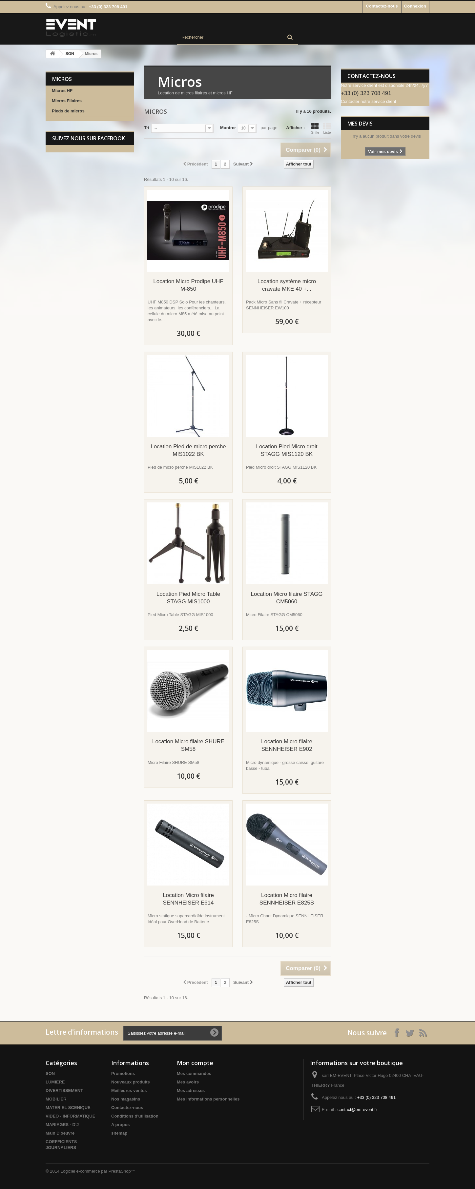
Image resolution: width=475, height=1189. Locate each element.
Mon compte (195, 1063)
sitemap (119, 1133)
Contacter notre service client (368, 101)
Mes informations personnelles (208, 1099)
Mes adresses (191, 1090)
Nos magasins (125, 1099)
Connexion (415, 6)
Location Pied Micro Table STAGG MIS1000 (188, 598)
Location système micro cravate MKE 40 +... (287, 285)
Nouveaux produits (130, 1082)
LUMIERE (55, 1082)
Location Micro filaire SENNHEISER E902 (286, 745)
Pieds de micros (68, 110)
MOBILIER (56, 1099)
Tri (146, 127)
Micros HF (62, 90)
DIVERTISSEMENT (64, 1090)
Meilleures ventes (129, 1090)
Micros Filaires (67, 100)
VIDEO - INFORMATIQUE (70, 1116)
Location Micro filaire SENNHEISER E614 (188, 899)
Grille (315, 128)
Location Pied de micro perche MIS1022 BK (188, 450)
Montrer (228, 127)
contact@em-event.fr (357, 1109)
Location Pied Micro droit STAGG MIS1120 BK (286, 450)
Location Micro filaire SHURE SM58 (188, 745)
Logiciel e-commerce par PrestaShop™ (98, 1171)
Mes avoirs (188, 1082)
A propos (120, 1124)
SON (70, 53)
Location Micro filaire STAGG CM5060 (287, 598)
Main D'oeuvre (60, 1133)
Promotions (123, 1073)
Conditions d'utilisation (134, 1116)
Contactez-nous (382, 6)
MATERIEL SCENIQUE (68, 1107)
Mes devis (360, 123)
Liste (327, 128)
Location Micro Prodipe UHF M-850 (188, 285)
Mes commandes (194, 1073)
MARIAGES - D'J (62, 1124)
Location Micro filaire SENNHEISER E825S (286, 899)
